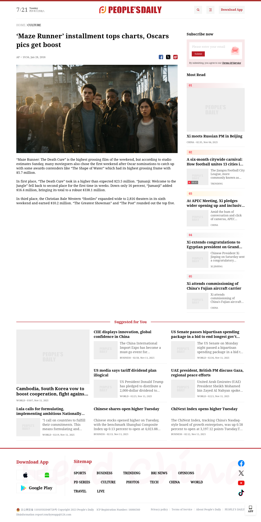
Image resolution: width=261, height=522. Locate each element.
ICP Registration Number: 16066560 (118, 509)
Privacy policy (159, 509)
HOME (20, 25)
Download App (232, 9)
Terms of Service (182, 509)
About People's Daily (208, 509)
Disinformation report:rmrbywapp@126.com (43, 514)
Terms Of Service (231, 63)
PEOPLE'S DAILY (235, 509)
